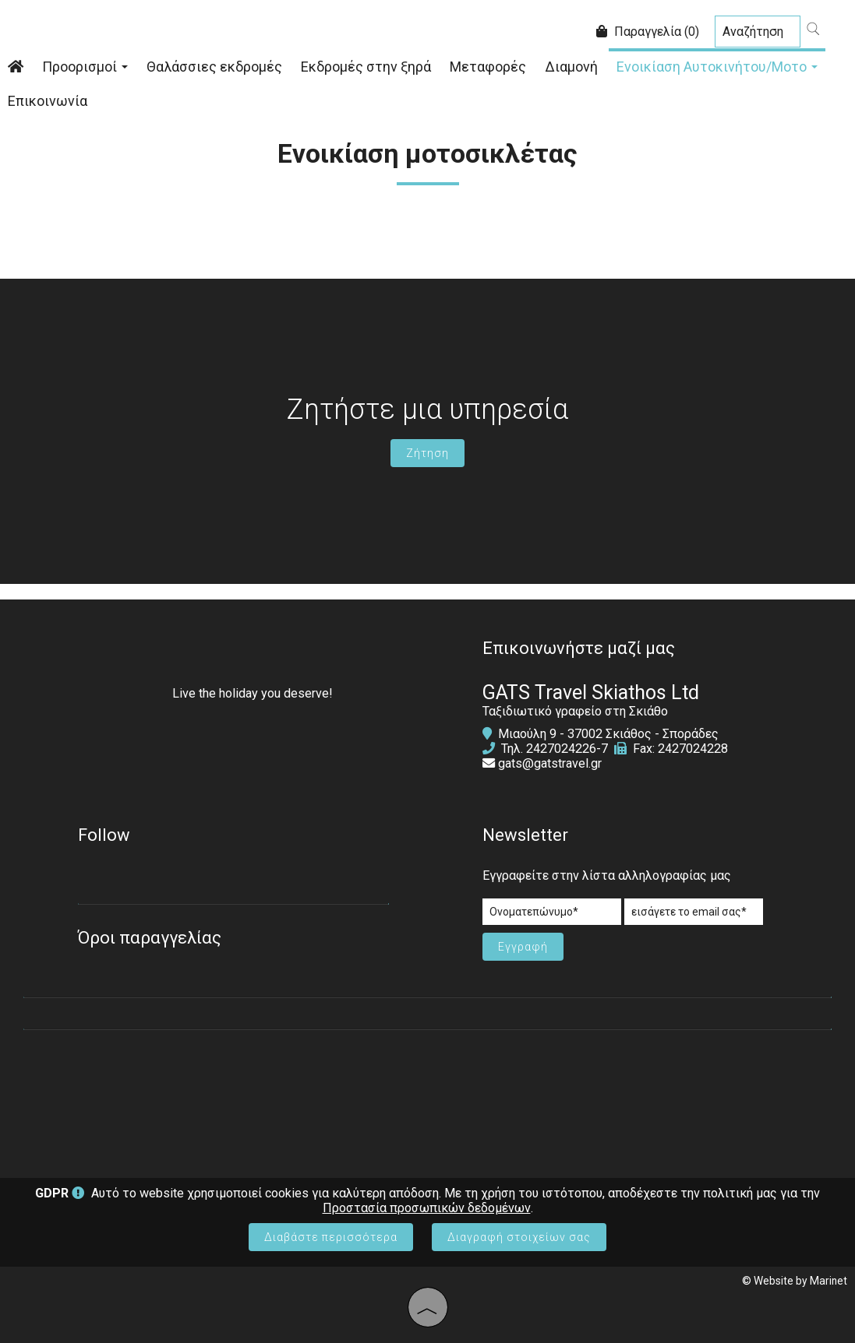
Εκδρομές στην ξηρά (366, 66)
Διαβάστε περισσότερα (330, 1237)
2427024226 (561, 748)
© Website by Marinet (794, 1280)
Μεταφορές (488, 66)
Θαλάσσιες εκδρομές (214, 66)
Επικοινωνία (47, 101)
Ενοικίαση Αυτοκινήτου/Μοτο (717, 66)
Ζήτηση (427, 453)
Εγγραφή (523, 946)
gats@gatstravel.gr (550, 763)
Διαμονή (571, 66)
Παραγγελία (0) (647, 31)
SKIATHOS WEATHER (427, 1096)
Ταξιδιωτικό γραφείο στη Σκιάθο (575, 711)
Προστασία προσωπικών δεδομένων (427, 1208)
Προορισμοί (85, 66)
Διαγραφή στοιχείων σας (519, 1237)
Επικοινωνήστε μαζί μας (578, 648)
